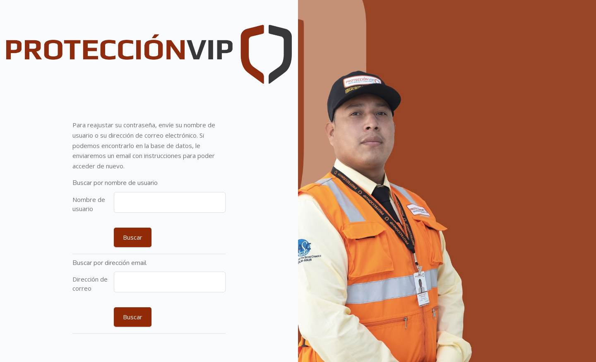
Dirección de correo (90, 284)
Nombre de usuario (88, 204)
